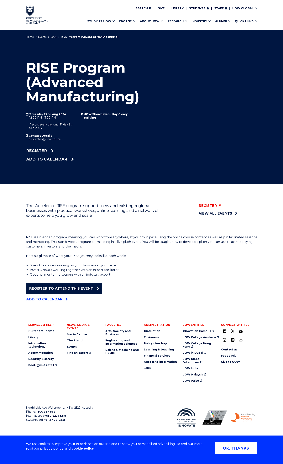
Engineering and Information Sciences (121, 342)
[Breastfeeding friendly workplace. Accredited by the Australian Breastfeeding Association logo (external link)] (243, 417)
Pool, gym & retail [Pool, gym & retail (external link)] (41, 365)
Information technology (37, 345)
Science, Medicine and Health (122, 351)
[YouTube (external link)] (240, 332)
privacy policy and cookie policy (67, 448)
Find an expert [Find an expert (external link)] (77, 352)
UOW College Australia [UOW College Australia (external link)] (199, 337)
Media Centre (77, 334)
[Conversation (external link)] (240, 340)
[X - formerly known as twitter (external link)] (232, 331)
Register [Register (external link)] (40, 150)
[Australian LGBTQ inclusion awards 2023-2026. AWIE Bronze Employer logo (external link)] (214, 417)
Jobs (147, 368)
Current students (41, 331)
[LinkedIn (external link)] (232, 340)
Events (42, 36)
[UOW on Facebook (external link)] (224, 331)
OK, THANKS (236, 448)
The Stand (74, 340)
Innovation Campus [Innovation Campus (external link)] (196, 331)
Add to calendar (50, 159)
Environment (153, 337)
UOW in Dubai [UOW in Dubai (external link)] (192, 352)
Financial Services (157, 355)
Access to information (160, 362)
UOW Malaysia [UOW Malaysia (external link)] (192, 374)
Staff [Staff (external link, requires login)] (219, 8)
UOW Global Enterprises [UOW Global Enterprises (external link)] (191, 360)
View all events (218, 213)
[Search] (143, 8)
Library (177, 8)
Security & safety (41, 359)
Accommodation (40, 352)
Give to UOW (230, 362)
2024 (54, 36)
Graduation (152, 331)
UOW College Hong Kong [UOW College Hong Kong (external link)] (196, 345)
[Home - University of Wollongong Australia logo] (37, 15)
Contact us (229, 349)
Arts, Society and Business (118, 332)
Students (197, 8)
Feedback (228, 355)
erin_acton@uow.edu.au (45, 139)
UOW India (190, 368)
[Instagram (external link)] (224, 340)
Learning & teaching (159, 349)
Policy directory (155, 343)
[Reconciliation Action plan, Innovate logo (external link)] (186, 417)
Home (30, 36)
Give (161, 8)
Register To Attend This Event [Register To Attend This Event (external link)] (64, 288)
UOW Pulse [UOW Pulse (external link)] (190, 380)
